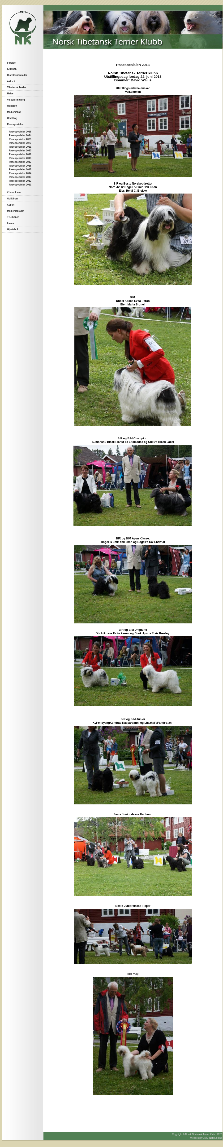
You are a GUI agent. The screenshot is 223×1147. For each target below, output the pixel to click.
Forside (11, 63)
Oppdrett (12, 106)
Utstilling (12, 118)
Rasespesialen (15, 124)
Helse (10, 93)
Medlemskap (14, 112)
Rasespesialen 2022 (20, 143)
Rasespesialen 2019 (20, 154)
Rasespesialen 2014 (20, 173)
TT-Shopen (13, 217)
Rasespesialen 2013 (20, 177)
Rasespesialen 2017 (20, 162)
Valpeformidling (16, 99)
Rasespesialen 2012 (20, 181)
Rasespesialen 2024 (20, 135)
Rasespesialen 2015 (20, 169)
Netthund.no (215, 1138)
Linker (10, 223)
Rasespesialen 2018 (20, 158)
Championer (14, 192)
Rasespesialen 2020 (20, 151)
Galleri (10, 204)
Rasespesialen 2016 (20, 166)
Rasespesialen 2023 (20, 139)
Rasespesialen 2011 (20, 185)
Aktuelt (11, 81)
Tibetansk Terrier (16, 87)
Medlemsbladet (15, 211)
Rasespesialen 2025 (20, 132)
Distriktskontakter (17, 75)
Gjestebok (12, 229)
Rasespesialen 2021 (20, 147)
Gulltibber (12, 198)
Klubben (12, 69)
